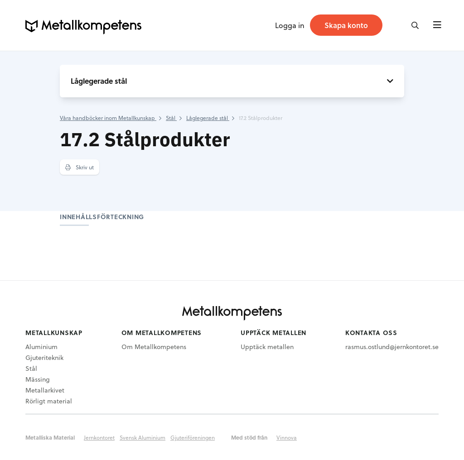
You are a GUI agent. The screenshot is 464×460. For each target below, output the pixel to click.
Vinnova (286, 437)
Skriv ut (79, 167)
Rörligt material (48, 401)
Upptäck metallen (267, 346)
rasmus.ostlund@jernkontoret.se (392, 346)
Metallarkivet (44, 390)
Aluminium (41, 346)
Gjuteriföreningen (192, 437)
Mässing (37, 379)
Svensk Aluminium (142, 437)
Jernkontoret (99, 437)
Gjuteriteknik (44, 357)
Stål (31, 368)
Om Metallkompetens (153, 346)
